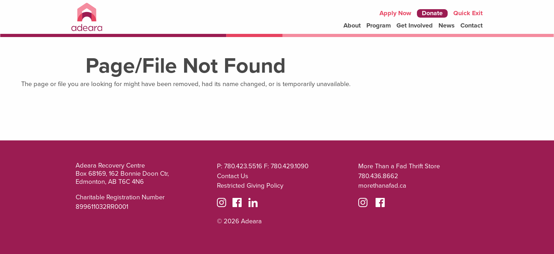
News (446, 26)
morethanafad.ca (382, 185)
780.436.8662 (378, 176)
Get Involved (414, 25)
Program (378, 25)
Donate (432, 13)
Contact (471, 25)
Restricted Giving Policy (250, 185)
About (352, 25)
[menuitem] (352, 26)
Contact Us (232, 176)
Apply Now (395, 13)
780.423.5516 (243, 166)
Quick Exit (468, 13)
